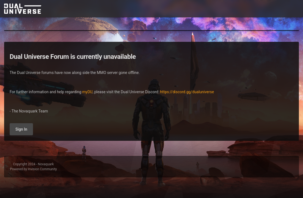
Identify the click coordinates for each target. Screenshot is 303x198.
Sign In (21, 129)
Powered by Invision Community (33, 169)
